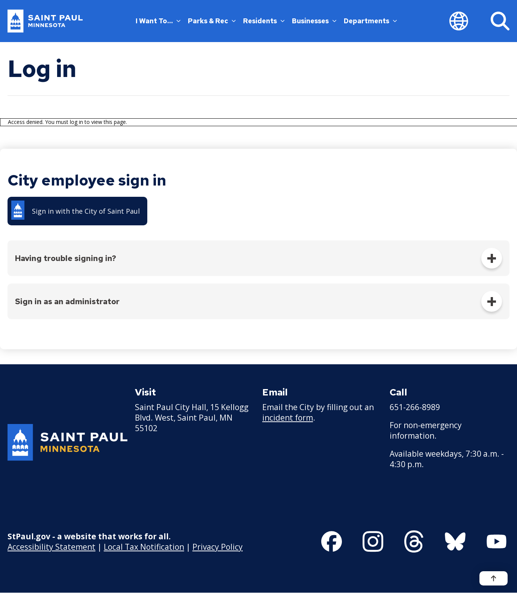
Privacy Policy (217, 547)
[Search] (500, 21)
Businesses (314, 21)
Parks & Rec (212, 21)
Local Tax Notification (144, 547)
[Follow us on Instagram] (373, 542)
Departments (370, 21)
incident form (287, 417)
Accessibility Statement (51, 547)
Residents (263, 21)
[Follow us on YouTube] (496, 542)
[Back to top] (493, 578)
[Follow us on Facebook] (331, 542)
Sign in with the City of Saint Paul (86, 211)
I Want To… (158, 21)
